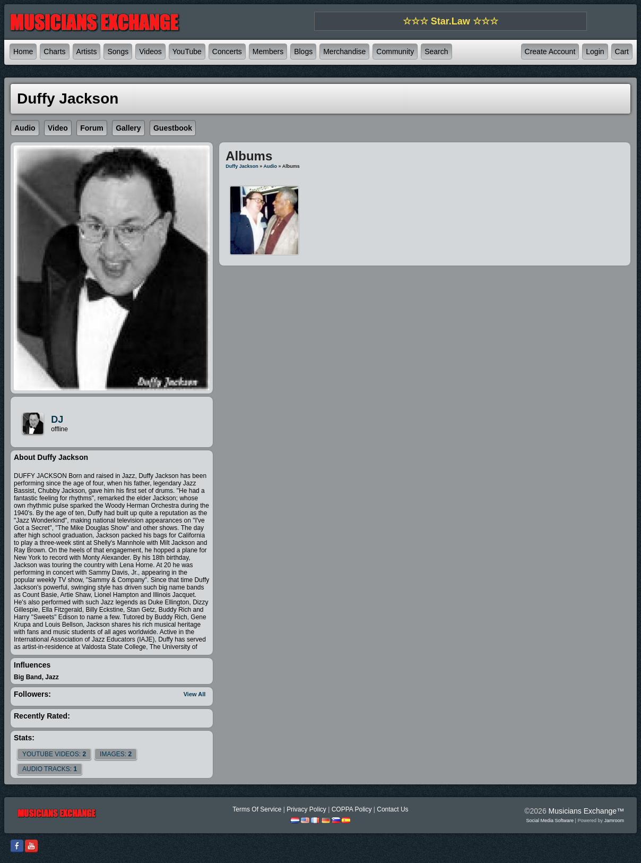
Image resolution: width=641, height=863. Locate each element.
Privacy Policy (306, 809)
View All (195, 694)
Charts (54, 51)
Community (395, 51)
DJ (57, 419)
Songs (117, 51)
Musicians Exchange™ (586, 811)
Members (268, 51)
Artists (86, 51)
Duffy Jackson (242, 166)
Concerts (227, 51)
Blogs (303, 51)
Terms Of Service (256, 809)
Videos (150, 51)
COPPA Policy (352, 809)
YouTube (187, 51)
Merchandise (344, 51)
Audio (271, 166)
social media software (550, 820)
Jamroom (614, 820)
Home (23, 51)
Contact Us (392, 809)
